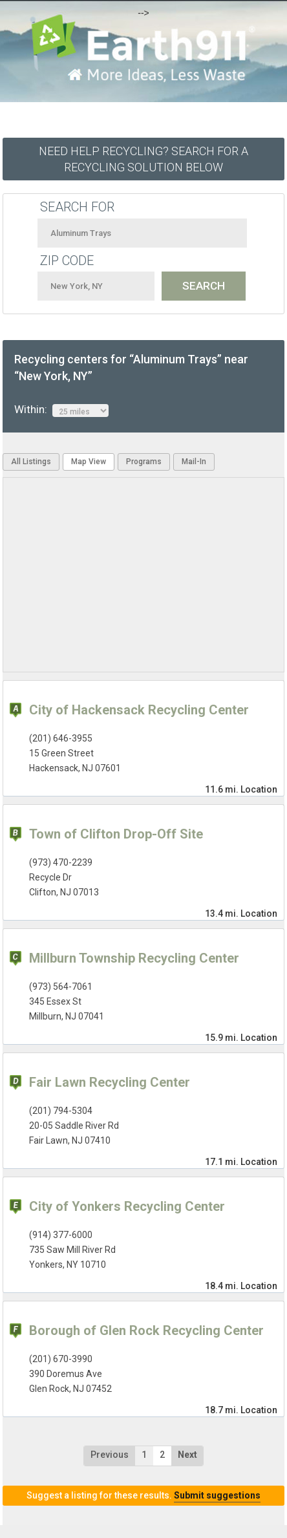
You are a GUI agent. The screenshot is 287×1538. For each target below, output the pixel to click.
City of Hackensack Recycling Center (139, 710)
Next (187, 1454)
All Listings (31, 461)
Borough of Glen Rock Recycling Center (146, 1330)
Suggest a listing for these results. (143, 1495)
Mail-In (194, 461)
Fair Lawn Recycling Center (109, 1082)
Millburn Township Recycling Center (134, 958)
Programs (144, 461)
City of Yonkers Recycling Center (127, 1206)
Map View (88, 461)
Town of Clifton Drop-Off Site (116, 834)
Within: (61, 410)
